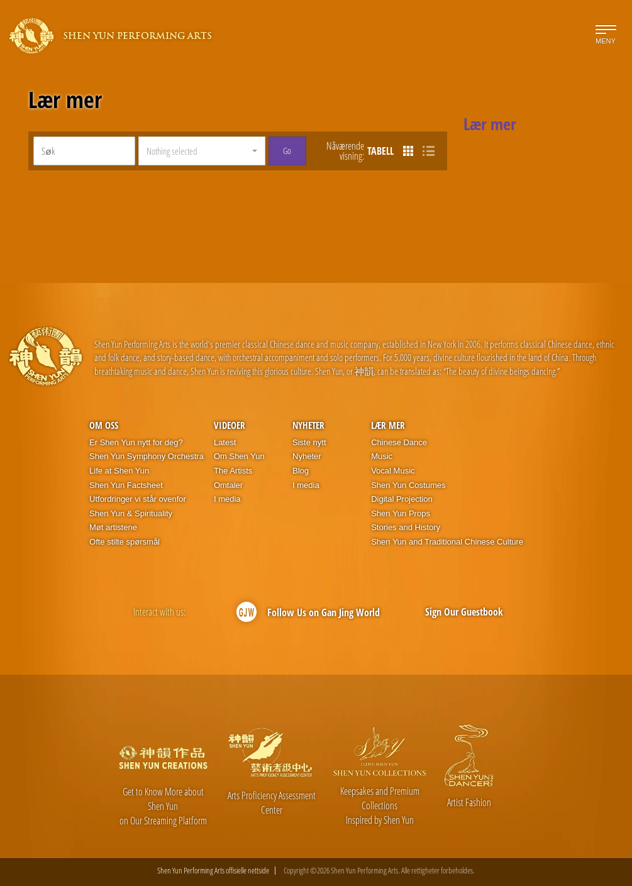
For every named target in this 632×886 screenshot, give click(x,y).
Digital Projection (402, 499)
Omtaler (228, 485)
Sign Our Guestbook (464, 612)
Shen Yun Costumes (408, 485)
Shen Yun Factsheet (126, 485)
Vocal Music (392, 470)
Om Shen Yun (239, 456)
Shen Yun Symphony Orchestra (146, 456)
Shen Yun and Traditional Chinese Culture (447, 541)
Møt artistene (113, 527)
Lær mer (65, 100)
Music (381, 456)
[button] (201, 150)
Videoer (229, 425)
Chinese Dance (399, 442)
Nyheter (308, 425)
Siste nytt (309, 442)
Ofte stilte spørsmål (124, 541)
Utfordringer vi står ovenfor (137, 499)
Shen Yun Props (400, 513)
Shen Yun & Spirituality (130, 513)
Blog (300, 470)
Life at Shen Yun (119, 470)
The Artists (233, 470)
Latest (225, 442)
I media (227, 499)
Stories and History (405, 527)
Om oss (103, 425)
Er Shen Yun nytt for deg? (136, 442)
